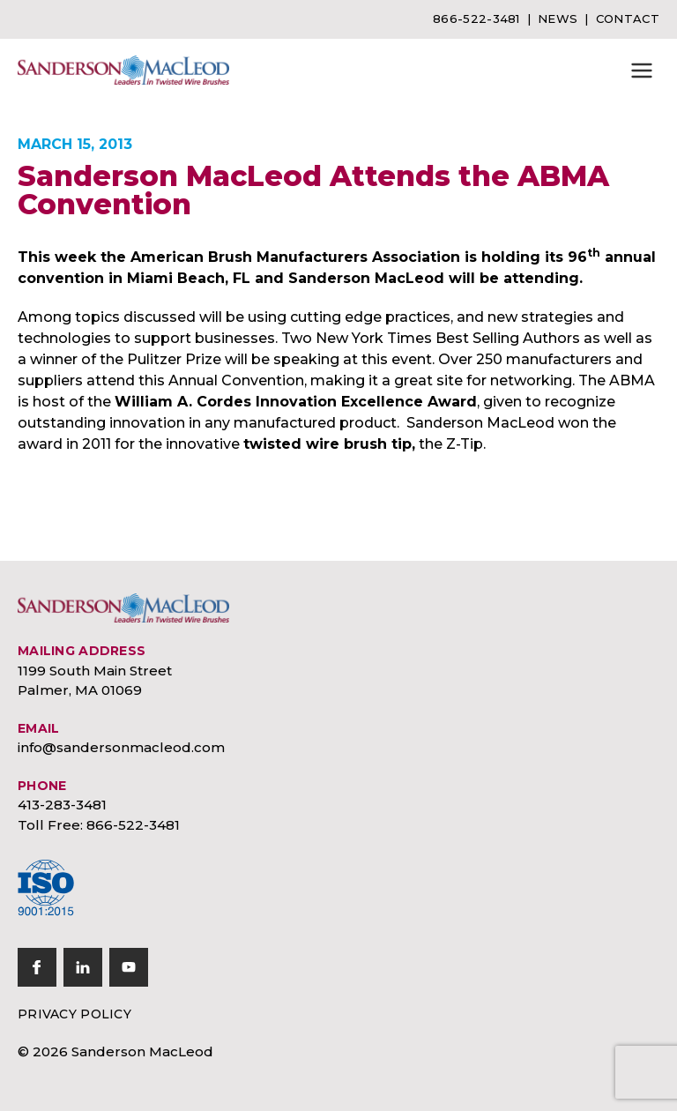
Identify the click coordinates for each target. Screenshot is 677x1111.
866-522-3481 (476, 18)
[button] (641, 70)
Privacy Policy (74, 1014)
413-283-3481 (62, 804)
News (557, 18)
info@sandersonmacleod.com (121, 747)
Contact (627, 18)
